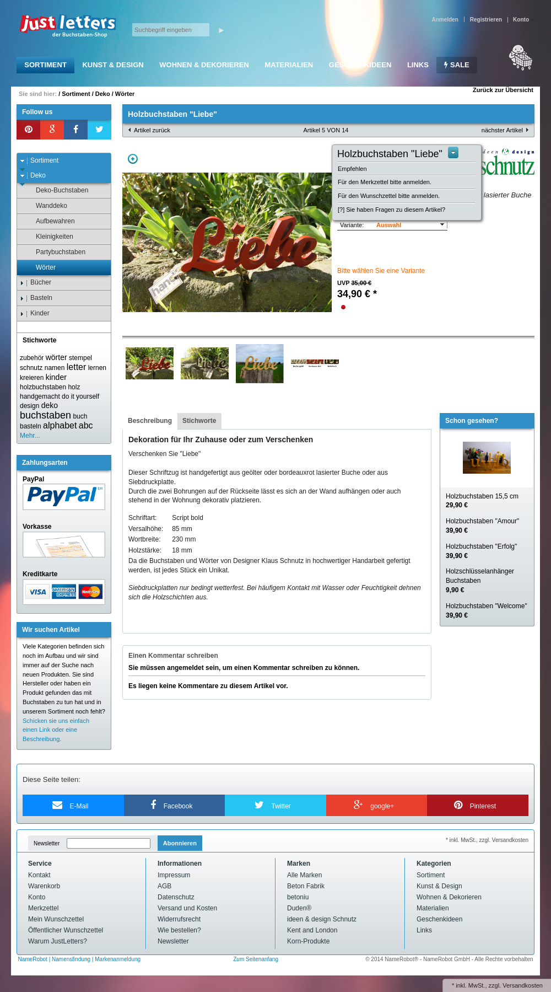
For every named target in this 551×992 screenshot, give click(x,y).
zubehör (32, 358)
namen (55, 368)
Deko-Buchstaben (56, 190)
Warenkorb (44, 886)
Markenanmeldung (118, 959)
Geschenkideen (360, 65)
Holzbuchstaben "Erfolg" (481, 551)
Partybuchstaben (55, 252)
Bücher (35, 282)
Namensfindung (71, 959)
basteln (30, 426)
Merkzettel (43, 908)
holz (74, 387)
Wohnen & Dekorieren (204, 65)
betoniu (298, 897)
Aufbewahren (50, 221)
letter (77, 367)
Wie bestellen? (179, 930)
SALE (456, 65)
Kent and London (312, 930)
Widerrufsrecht (179, 919)
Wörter (124, 93)
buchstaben (45, 415)
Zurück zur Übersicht (503, 90)
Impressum (174, 875)
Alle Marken (304, 875)
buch (80, 416)
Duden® (299, 908)
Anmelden (444, 20)
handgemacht (40, 396)
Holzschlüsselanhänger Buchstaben (480, 580)
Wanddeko (46, 206)
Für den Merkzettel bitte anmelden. (384, 182)
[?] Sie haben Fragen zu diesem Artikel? (391, 209)
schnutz (31, 368)
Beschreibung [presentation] (150, 421)
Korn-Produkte (308, 941)
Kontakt (39, 875)
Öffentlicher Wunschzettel (65, 930)
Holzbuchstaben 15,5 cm (482, 501)
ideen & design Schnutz (321, 919)
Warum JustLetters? (57, 941)
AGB (164, 886)
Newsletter (47, 843)
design (29, 406)
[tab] (149, 421)
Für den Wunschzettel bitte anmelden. (389, 195)
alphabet (60, 425)
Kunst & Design (112, 65)
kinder (56, 377)
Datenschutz (176, 897)
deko (49, 405)
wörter (56, 357)
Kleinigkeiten (49, 237)
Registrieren (486, 20)
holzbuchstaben (43, 387)
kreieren (32, 378)
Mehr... (30, 435)
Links (418, 65)
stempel (80, 358)
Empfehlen (352, 168)
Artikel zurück (152, 130)
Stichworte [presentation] (199, 421)
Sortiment (45, 65)
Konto (36, 897)
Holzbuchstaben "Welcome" (486, 610)
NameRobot (33, 959)
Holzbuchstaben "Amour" (482, 525)
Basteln (36, 298)
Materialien (288, 65)
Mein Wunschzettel (56, 919)
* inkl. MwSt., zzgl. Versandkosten (487, 840)
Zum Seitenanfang (255, 959)
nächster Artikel (502, 130)
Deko (102, 93)
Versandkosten (523, 985)
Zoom (133, 159)
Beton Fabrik (306, 886)
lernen (97, 368)
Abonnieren (180, 843)
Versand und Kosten (187, 908)
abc (86, 425)
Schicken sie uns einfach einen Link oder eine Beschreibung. (56, 730)
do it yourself (80, 396)
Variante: (352, 225)
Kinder (35, 313)
